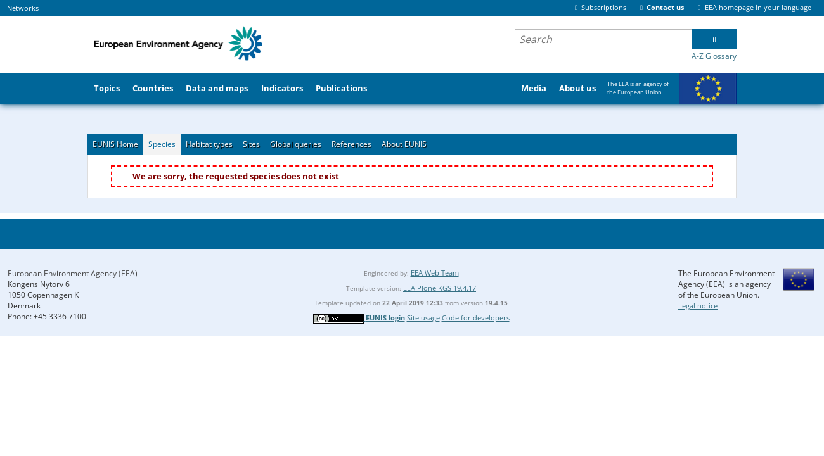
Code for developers (476, 317)
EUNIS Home (115, 144)
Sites (251, 144)
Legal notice (698, 305)
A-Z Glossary (714, 56)
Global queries (295, 144)
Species (162, 144)
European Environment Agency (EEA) (73, 273)
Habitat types (209, 144)
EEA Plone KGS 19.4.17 (439, 288)
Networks (23, 8)
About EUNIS (404, 144)
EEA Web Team (435, 272)
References (351, 144)
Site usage (423, 317)
